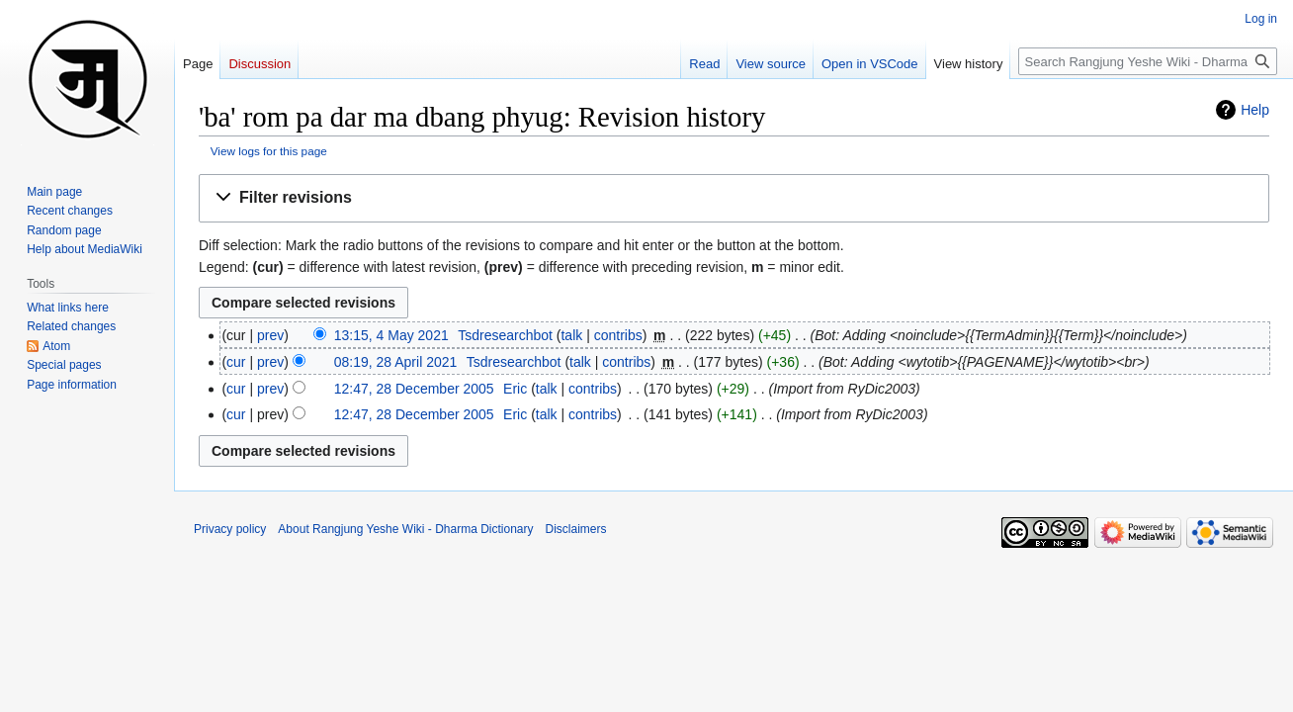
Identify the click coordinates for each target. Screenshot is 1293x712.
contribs (618, 335)
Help (1255, 110)
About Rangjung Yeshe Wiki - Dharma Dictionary (405, 529)
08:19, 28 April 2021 (396, 362)
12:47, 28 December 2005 (414, 389)
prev (270, 335)
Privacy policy (230, 529)
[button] (734, 198)
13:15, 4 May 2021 (391, 335)
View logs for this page (269, 150)
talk (571, 335)
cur (235, 362)
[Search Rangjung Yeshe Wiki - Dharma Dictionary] (1147, 61)
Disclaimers (576, 529)
